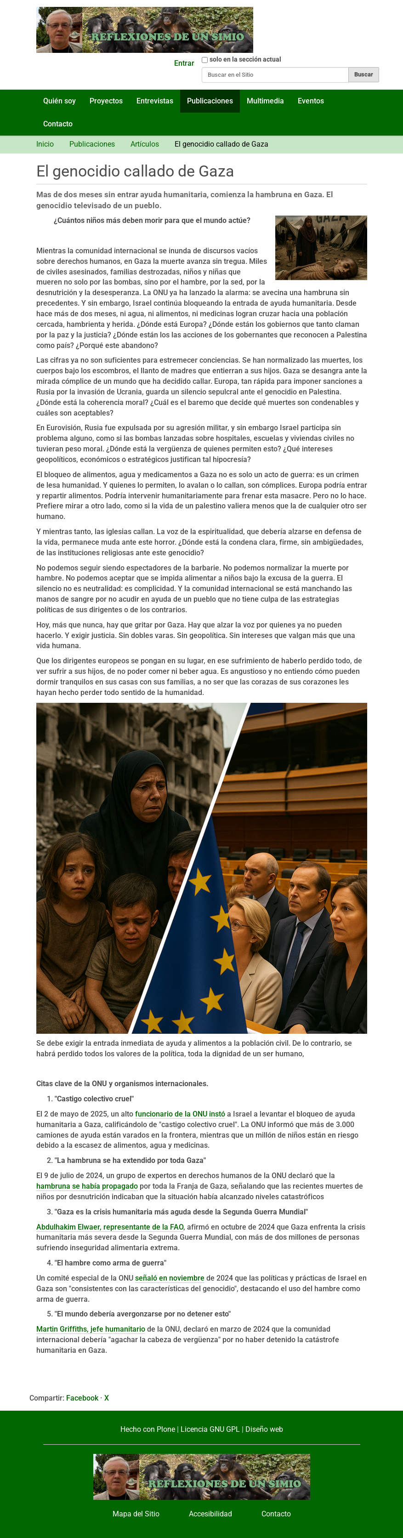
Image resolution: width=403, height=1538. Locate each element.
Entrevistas (154, 101)
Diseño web (264, 1429)
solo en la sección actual (245, 59)
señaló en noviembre (169, 1278)
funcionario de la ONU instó (180, 1114)
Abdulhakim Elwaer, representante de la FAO (109, 1227)
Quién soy (59, 101)
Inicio (45, 144)
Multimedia (265, 101)
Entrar (184, 63)
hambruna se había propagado (87, 1186)
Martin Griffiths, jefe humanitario (90, 1329)
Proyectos (106, 101)
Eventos (311, 101)
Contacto (58, 124)
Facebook (82, 1398)
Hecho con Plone (147, 1429)
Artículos (145, 144)
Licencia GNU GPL (210, 1429)
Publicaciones (210, 101)
